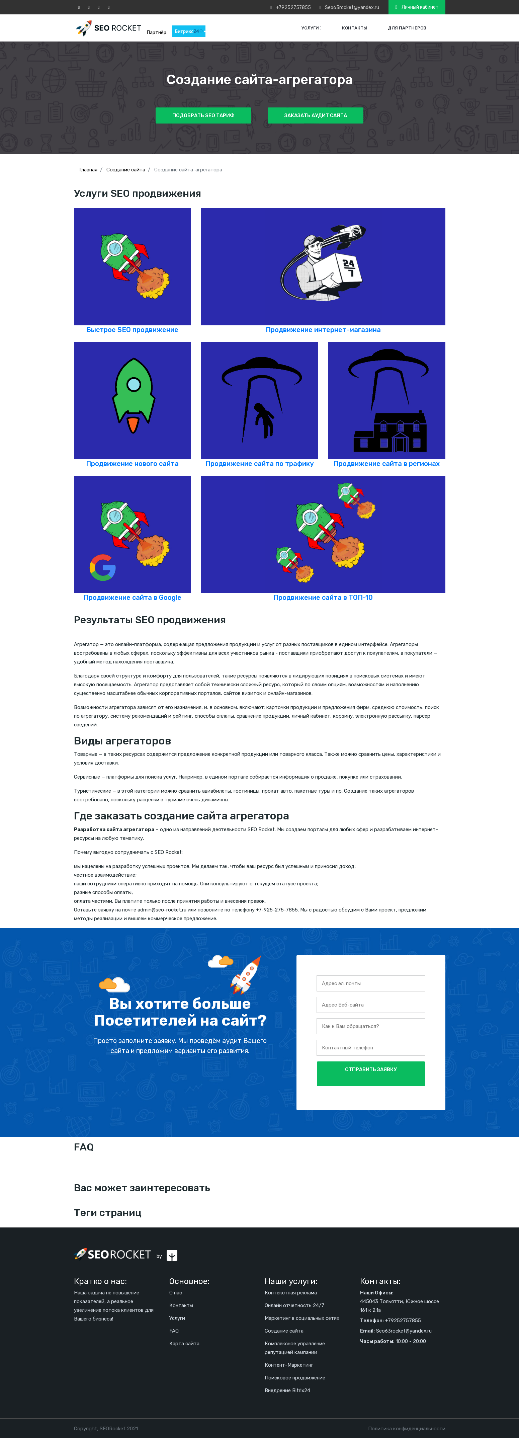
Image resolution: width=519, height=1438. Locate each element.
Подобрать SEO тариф (204, 115)
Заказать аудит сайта (315, 115)
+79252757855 (293, 7)
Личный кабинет (416, 7)
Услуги (311, 27)
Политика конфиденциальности (406, 1428)
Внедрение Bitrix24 (287, 1390)
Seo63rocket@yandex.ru (352, 7)
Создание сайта (284, 1331)
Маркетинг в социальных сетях (302, 1318)
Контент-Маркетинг (289, 1365)
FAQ (174, 1331)
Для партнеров (407, 27)
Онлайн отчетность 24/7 (294, 1305)
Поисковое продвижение (295, 1377)
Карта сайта (184, 1343)
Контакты (354, 27)
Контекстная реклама (291, 1292)
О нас (175, 1292)
